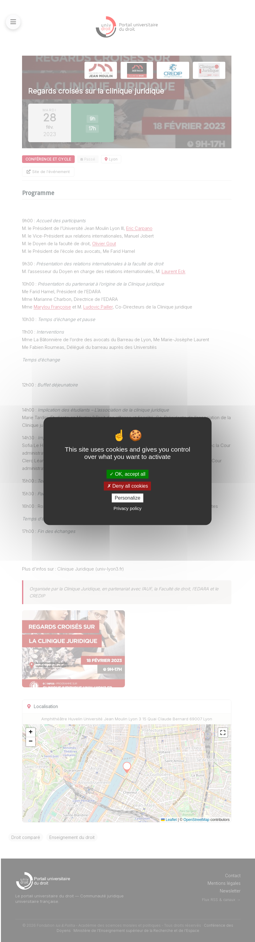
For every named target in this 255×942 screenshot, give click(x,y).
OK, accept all (127, 474)
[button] (51, 732)
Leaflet (169, 819)
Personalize (128, 498)
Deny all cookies (127, 486)
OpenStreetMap (196, 819)
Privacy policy (128, 508)
